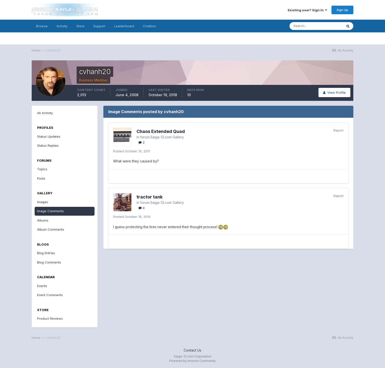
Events (42, 286)
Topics (42, 169)
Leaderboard (124, 26)
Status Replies (48, 145)
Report (338, 130)
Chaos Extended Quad (161, 131)
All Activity (45, 113)
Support (99, 26)
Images (42, 202)
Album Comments (50, 229)
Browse (42, 26)
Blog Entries (46, 253)
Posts (41, 178)
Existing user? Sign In (307, 10)
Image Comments (50, 211)
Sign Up (342, 10)
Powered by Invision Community (192, 361)
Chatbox (149, 26)
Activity (62, 26)
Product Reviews (50, 318)
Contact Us (192, 350)
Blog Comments (49, 262)
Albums (42, 220)
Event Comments (50, 295)
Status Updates (48, 136)
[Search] (316, 26)
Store (80, 26)
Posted (131, 151)
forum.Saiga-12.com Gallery (162, 137)
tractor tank (150, 196)
